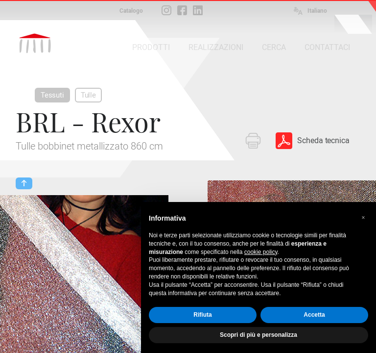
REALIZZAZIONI (215, 47)
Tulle (88, 95)
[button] (363, 218)
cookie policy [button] (261, 252)
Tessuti (52, 95)
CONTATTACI (327, 47)
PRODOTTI (151, 47)
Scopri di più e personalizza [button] (258, 334)
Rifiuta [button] (202, 314)
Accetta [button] (314, 314)
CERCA (274, 47)
